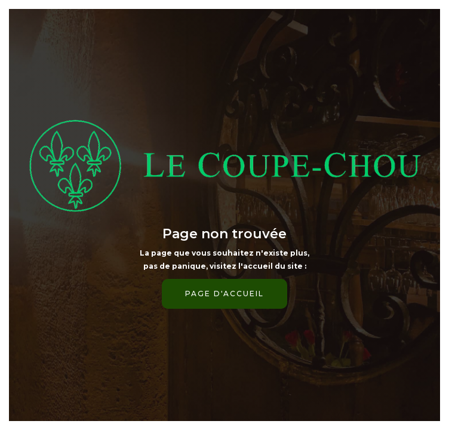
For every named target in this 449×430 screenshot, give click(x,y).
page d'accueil (224, 293)
